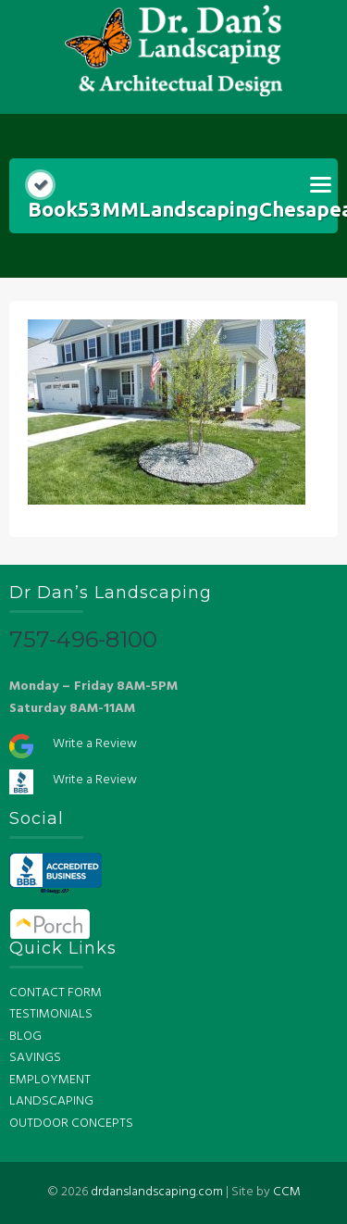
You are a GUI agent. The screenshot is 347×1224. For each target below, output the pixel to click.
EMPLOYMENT (50, 1080)
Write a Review (95, 744)
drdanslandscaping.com (157, 1192)
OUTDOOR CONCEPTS (71, 1123)
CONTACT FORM (55, 993)
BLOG (25, 1036)
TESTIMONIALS (51, 1014)
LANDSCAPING (51, 1101)
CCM (287, 1192)
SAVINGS (35, 1057)
